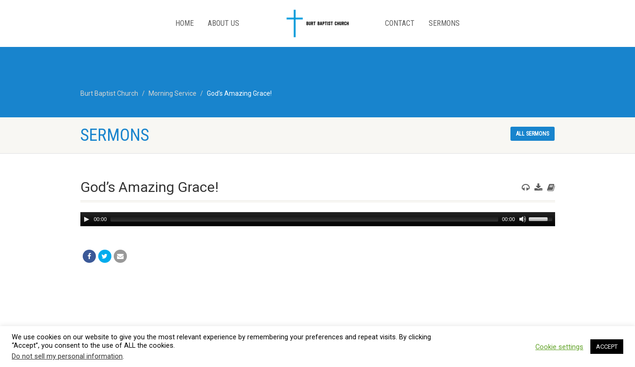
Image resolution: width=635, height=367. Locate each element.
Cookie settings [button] (559, 347)
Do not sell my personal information (67, 356)
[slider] (304, 219)
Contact (400, 23)
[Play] (86, 219)
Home (184, 23)
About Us (223, 23)
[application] (317, 219)
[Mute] (522, 219)
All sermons (532, 133)
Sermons (444, 23)
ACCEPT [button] (607, 346)
